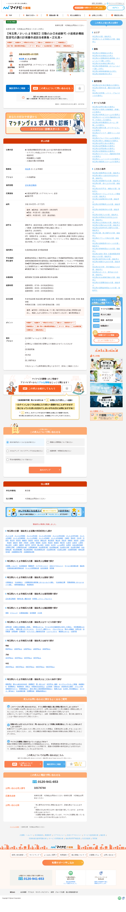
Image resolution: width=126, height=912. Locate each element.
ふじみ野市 (61, 545)
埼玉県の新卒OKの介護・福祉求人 (105, 259)
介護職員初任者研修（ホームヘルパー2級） (39, 582)
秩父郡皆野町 (28, 549)
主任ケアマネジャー (56, 566)
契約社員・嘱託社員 (24, 599)
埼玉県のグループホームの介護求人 (106, 138)
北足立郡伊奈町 (77, 545)
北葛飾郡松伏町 (29, 552)
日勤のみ (57, 686)
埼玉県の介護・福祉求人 (101, 36)
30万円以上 (37, 658)
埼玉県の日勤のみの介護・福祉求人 (106, 225)
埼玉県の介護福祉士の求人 (102, 53)
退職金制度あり (41, 691)
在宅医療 (33, 613)
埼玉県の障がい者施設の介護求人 (105, 141)
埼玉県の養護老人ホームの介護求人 (106, 162)
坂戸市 (27, 545)
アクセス (31, 892)
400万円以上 (40, 667)
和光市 (50, 543)
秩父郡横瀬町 (17, 549)
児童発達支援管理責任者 (15, 568)
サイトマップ (34, 855)
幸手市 (33, 545)
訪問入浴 (78, 629)
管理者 (52, 568)
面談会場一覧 (52, 15)
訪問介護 (9, 627)
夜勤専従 (9, 684)
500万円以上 (50, 667)
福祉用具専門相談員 (72, 838)
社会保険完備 (20, 691)
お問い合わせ (109, 855)
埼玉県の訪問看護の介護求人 (103, 146)
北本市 (74, 543)
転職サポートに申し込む (87, 8)
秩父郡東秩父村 (39, 549)
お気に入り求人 (95, 15)
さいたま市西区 (20, 536)
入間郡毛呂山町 (21, 547)
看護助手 (31, 566)
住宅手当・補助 (52, 684)
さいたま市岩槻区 (57, 538)
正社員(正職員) (31, 185)
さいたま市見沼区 (59, 536)
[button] (45, 470)
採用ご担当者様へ (18, 855)
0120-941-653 (45, 781)
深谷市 (76, 540)
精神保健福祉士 (19, 584)
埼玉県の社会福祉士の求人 (102, 56)
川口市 (79, 538)
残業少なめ (58, 689)
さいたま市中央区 (72, 536)
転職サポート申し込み (63, 862)
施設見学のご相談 (17, 88)
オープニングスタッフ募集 (68, 684)
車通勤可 (32, 684)
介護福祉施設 (23, 613)
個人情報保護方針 (72, 892)
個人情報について (77, 855)
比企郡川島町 (75, 547)
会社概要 (23, 892)
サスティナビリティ (42, 892)
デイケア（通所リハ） (43, 629)
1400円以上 (37, 649)
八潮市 (80, 543)
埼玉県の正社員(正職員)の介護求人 (105, 85)
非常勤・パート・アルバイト (42, 599)
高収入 (27, 686)
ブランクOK (79, 686)
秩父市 (12, 540)
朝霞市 (38, 543)
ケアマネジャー (59, 835)
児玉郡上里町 (61, 549)
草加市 (9, 543)
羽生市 (64, 540)
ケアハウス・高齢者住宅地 (36, 631)
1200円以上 (28, 649)
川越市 (67, 538)
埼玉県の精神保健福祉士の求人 (104, 71)
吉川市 (53, 545)
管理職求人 (12, 686)
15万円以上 (9, 658)
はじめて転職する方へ (106, 340)
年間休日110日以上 (38, 686)
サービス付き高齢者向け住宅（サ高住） (58, 627)
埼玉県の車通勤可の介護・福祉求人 (106, 181)
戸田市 (26, 543)
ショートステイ (52, 631)
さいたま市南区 (32, 538)
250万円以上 (10, 667)
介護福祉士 (9, 582)
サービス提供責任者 (71, 566)
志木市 (44, 543)
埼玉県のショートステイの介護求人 (106, 159)
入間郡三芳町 (10, 547)
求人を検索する (74, 15)
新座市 (56, 543)
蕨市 (20, 543)
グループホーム (58, 629)
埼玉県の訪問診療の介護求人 (103, 149)
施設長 (82, 566)
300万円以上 (20, 667)
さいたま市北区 (32, 536)
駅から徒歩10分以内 (20, 684)
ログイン (114, 8)
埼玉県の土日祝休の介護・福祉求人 (106, 222)
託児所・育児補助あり (70, 689)
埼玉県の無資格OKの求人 (102, 74)
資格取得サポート (12, 689)
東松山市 (43, 540)
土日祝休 (49, 686)
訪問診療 (15, 631)
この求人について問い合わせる (51, 88)
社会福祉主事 (60, 582)
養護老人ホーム (64, 631)
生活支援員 (44, 568)
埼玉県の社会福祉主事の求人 (103, 63)
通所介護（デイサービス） (25, 629)
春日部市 (51, 540)
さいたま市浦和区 (19, 538)
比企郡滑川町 (43, 547)
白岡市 (68, 545)
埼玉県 (21, 59)
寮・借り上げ (40, 684)
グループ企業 (59, 892)
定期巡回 (22, 631)
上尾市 (82, 540)
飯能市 (24, 540)
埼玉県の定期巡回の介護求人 (103, 151)
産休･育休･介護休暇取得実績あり (41, 689)
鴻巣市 (70, 540)
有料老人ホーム (38, 627)
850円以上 (9, 649)
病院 (7, 613)
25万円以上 (28, 658)
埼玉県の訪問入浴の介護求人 (103, 143)
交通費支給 (30, 691)
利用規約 (63, 855)
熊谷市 (73, 538)
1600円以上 (46, 649)
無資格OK (30, 584)
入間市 (32, 543)
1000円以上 (18, 649)
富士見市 (9, 545)
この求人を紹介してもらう (39, 388)
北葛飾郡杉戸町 (17, 552)
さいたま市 (9, 536)
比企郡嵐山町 (54, 547)
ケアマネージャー (42, 566)
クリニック (14, 613)
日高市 (47, 545)
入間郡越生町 (32, 547)
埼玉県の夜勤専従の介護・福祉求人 (106, 173)
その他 (39, 613)
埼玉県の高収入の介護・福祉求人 (105, 215)
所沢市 (18, 540)
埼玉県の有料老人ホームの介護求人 (106, 115)
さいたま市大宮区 (45, 536)
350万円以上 (30, 667)
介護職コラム (94, 855)
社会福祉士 (19, 582)
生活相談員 (23, 566)
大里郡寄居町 (72, 549)
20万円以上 (19, 658)
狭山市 (58, 540)
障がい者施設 (69, 629)
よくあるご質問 (49, 855)
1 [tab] (70, 74)
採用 (52, 892)
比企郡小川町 (64, 547)
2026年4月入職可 (67, 686)
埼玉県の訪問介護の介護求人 (103, 107)
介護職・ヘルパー (12, 566)
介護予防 (74, 631)
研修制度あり (23, 689)
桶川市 (62, 543)
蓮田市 (21, 545)
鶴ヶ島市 (40, 545)
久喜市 (68, 543)
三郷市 (15, 545)
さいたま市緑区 (44, 538)
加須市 (30, 540)
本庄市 (36, 540)
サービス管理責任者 (32, 568)
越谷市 (15, 543)
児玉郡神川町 (51, 549)
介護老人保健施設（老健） (22, 627)
